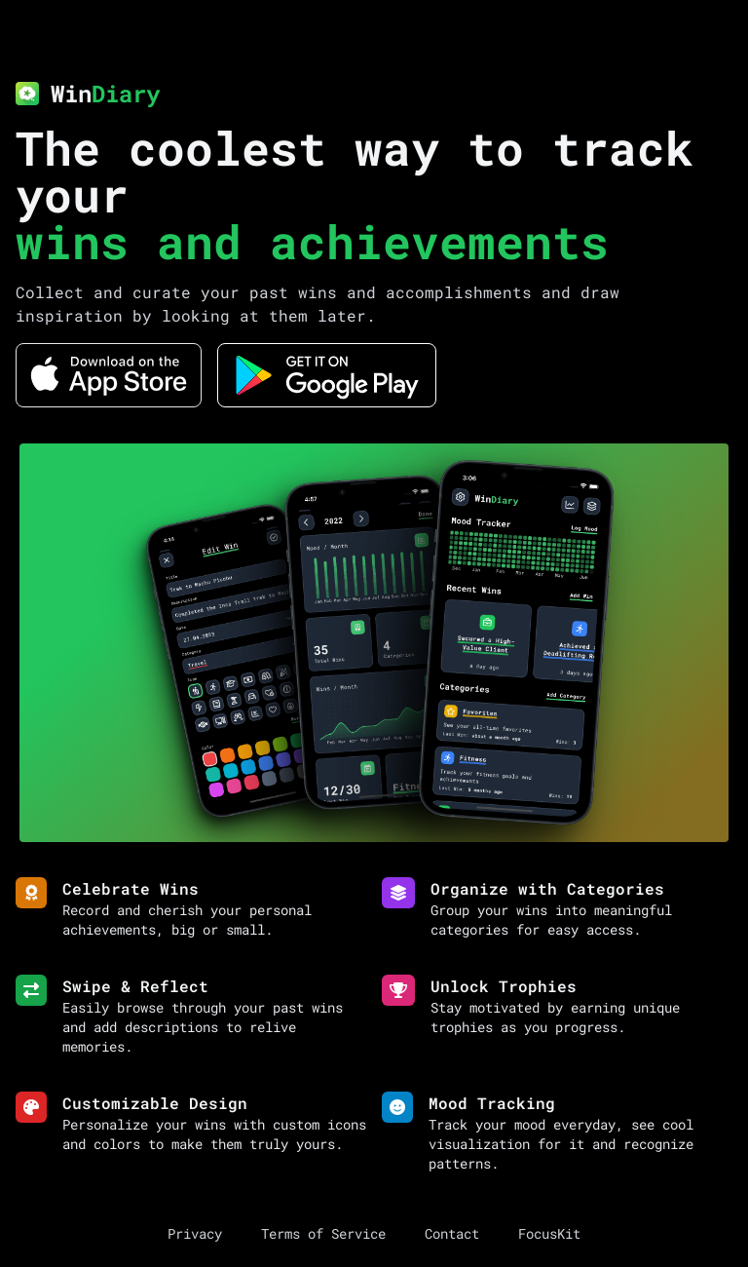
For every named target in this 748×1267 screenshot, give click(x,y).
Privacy (195, 1233)
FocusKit (549, 1233)
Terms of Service (323, 1233)
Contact (452, 1233)
